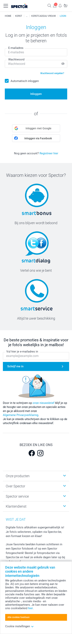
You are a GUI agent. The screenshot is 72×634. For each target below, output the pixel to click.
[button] (36, 128)
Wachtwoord (16, 59)
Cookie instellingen (19, 626)
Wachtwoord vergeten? (52, 73)
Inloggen (36, 94)
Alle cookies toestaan (18, 617)
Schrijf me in (15, 366)
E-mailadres (15, 48)
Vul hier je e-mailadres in (22, 351)
